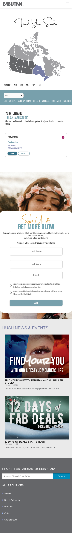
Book (12, 153)
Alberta (7, 493)
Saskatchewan (11, 520)
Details (23, 153)
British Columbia (12, 500)
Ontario (7, 513)
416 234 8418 (12, 145)
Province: (7, 85)
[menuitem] (36, 493)
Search (61, 476)
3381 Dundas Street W (15, 148)
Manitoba (8, 506)
